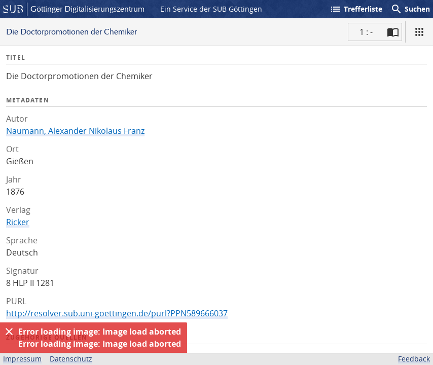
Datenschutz (71, 358)
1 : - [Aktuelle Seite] (366, 32)
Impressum (22, 358)
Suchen (410, 9)
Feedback (414, 358)
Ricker (17, 222)
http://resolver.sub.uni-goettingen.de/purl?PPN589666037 (117, 313)
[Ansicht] (419, 32)
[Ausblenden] (9, 331)
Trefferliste (356, 9)
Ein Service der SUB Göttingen (211, 9)
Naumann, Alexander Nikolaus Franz (75, 130)
